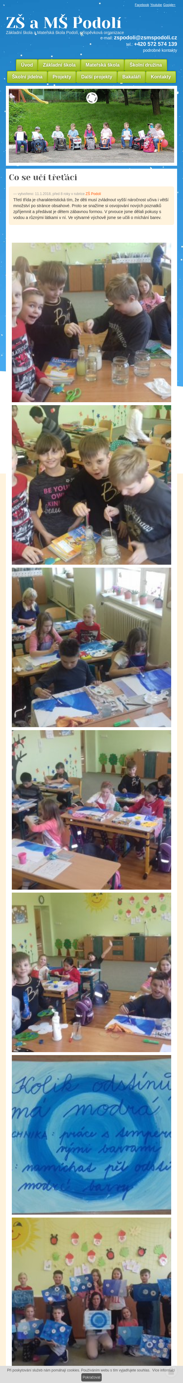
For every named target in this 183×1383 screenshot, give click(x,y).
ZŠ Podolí (93, 194)
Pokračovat (91, 1377)
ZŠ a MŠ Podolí (91, 25)
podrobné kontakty (160, 50)
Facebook (142, 5)
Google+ (169, 5)
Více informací (163, 1370)
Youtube (156, 5)
